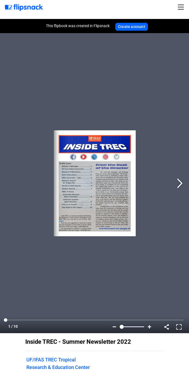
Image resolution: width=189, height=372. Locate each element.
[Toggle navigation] (181, 7)
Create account (131, 26)
